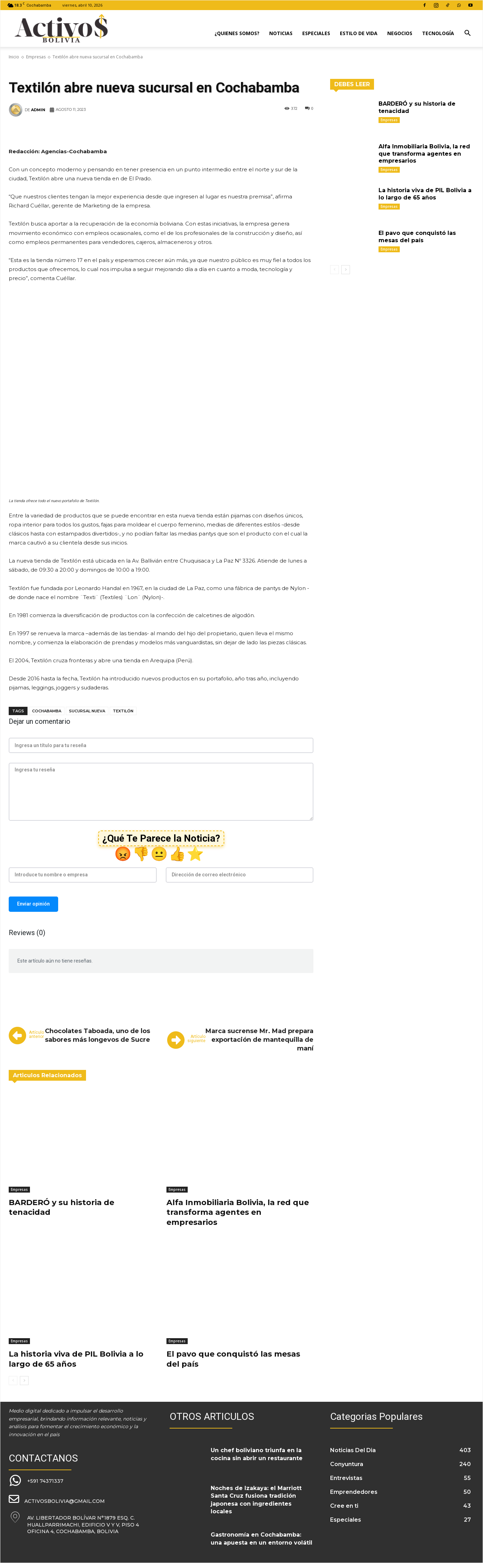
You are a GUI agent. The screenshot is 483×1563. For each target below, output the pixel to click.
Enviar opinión (33, 904)
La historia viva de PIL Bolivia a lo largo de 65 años (76, 1359)
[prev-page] (13, 1380)
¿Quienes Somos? (237, 33)
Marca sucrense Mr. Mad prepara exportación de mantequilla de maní (259, 1039)
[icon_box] (36, 1481)
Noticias (281, 33)
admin (38, 109)
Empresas (36, 57)
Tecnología (438, 33)
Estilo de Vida (358, 33)
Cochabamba (46, 711)
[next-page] (24, 1380)
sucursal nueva (87, 711)
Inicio (14, 57)
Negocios (399, 33)
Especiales (316, 33)
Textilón (123, 711)
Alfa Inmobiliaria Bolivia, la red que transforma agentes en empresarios (237, 1212)
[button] (467, 34)
